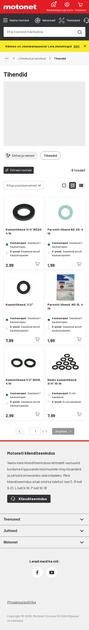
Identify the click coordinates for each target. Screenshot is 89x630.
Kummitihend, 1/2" (19, 304)
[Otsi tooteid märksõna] (80, 32)
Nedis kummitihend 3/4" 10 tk (61, 381)
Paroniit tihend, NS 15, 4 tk (65, 306)
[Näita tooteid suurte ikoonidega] (64, 185)
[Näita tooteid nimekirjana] (81, 185)
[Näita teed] (6, 58)
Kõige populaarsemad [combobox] (22, 185)
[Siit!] (76, 46)
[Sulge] (85, 46)
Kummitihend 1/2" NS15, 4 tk (23, 381)
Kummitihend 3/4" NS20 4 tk (24, 231)
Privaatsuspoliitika (21, 602)
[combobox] (39, 31)
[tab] (45, 20)
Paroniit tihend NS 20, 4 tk (65, 231)
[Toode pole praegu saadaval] (37, 264)
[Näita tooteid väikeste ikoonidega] (72, 185)
